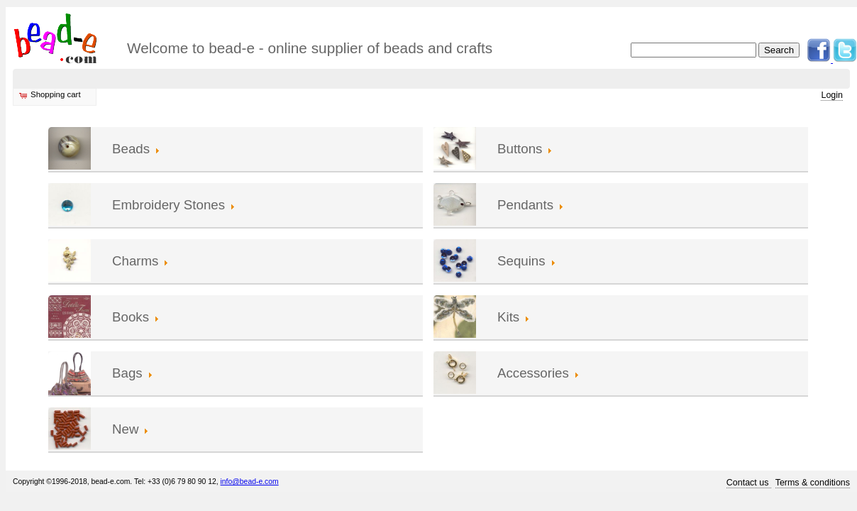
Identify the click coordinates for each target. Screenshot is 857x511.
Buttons (519, 148)
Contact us (748, 483)
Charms (135, 260)
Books (130, 316)
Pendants (525, 204)
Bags (127, 373)
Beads (131, 148)
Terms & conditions (812, 483)
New (125, 429)
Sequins (521, 260)
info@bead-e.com (250, 481)
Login (832, 95)
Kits (508, 316)
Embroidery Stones (168, 204)
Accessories (533, 373)
